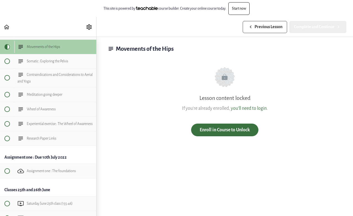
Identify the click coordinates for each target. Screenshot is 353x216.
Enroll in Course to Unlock (225, 130)
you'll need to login (249, 108)
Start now (239, 8)
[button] (7, 27)
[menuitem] (89, 27)
